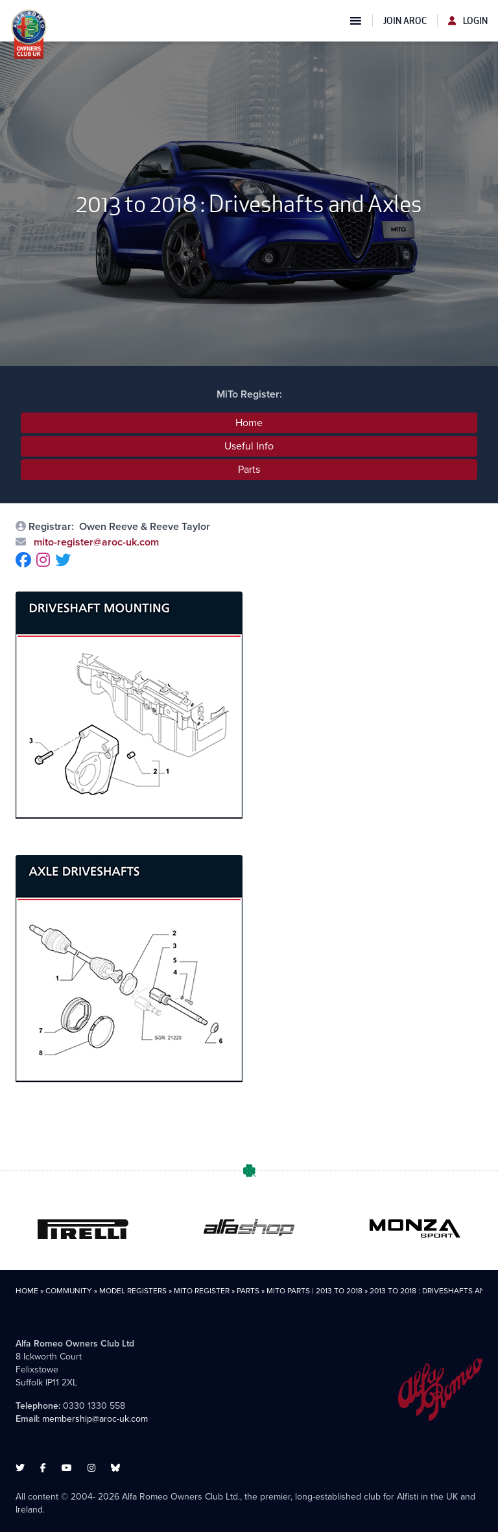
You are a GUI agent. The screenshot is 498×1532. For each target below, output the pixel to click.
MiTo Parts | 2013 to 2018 (314, 1291)
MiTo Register (202, 1291)
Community (68, 1291)
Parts (249, 469)
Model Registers (133, 1291)
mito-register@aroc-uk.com (95, 541)
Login (468, 21)
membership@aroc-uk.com (95, 1419)
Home (249, 422)
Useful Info (249, 445)
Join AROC (405, 21)
